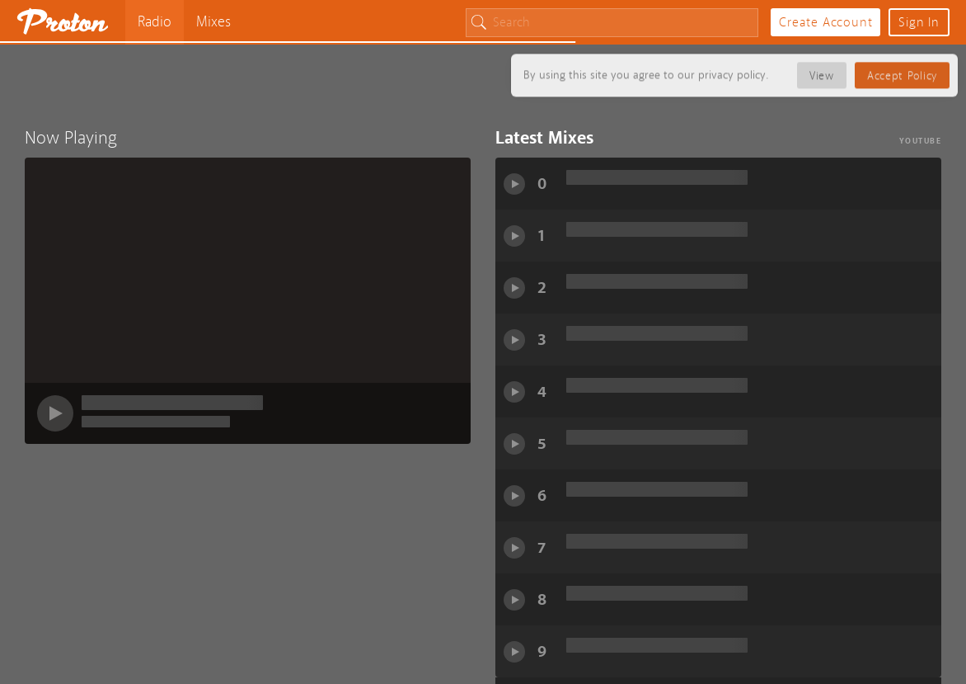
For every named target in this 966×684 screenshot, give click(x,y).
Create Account (825, 22)
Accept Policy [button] (902, 73)
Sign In (919, 22)
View (821, 73)
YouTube (920, 140)
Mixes (213, 21)
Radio (154, 21)
